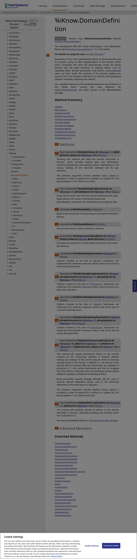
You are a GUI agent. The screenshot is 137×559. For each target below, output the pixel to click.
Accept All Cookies (111, 548)
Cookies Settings (92, 548)
